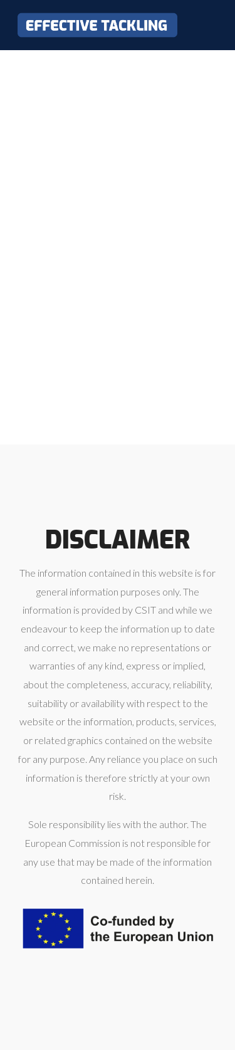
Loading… (117, 244)
